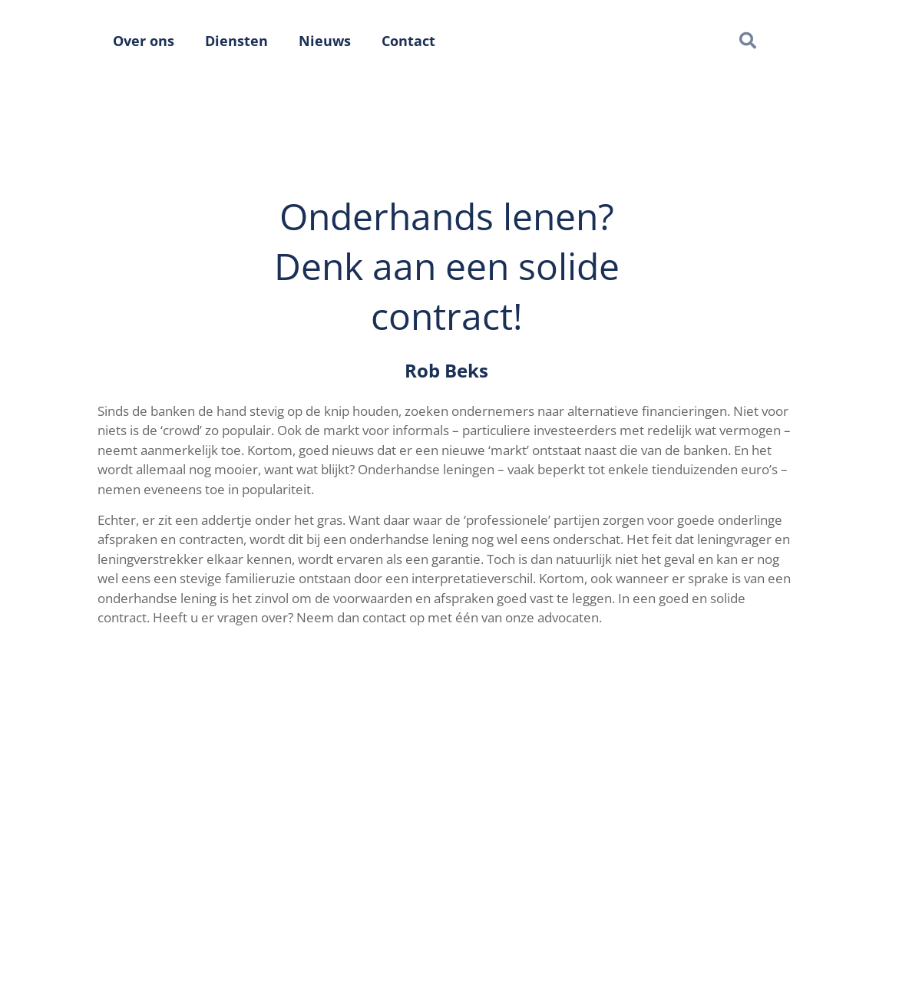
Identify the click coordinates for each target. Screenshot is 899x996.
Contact (408, 40)
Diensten (236, 40)
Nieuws (325, 40)
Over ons (143, 40)
